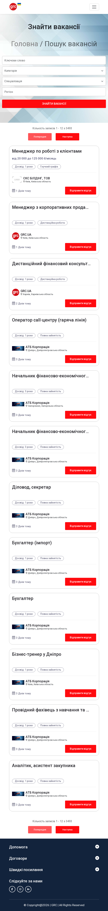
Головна (24, 44)
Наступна (67, 136)
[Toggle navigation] (94, 6)
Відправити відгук (80, 190)
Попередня (40, 136)
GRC (54, 905)
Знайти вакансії (54, 103)
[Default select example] (54, 70)
